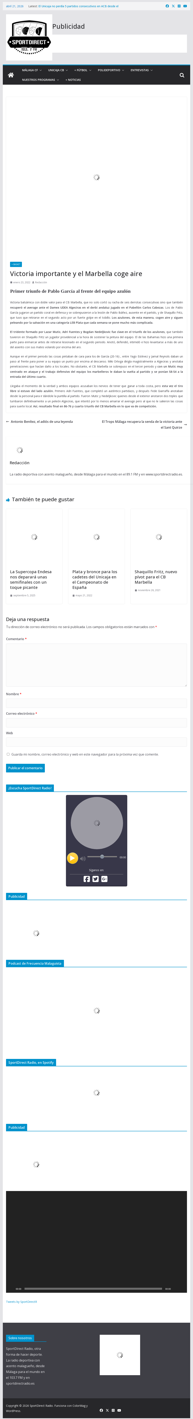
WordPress (13, 1411)
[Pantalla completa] (182, 1289)
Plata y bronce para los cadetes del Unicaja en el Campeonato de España (94, 579)
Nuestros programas (38, 80)
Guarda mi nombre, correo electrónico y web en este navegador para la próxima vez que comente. (85, 754)
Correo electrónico (21, 713)
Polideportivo (109, 70)
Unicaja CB (56, 70)
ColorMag (79, 1406)
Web (9, 733)
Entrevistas (140, 70)
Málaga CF (30, 70)
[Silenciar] (175, 1289)
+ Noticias (73, 80)
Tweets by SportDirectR (21, 1302)
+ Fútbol (80, 70)
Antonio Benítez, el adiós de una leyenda (39, 421)
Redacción (41, 282)
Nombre (14, 694)
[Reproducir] (11, 1289)
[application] (96, 1242)
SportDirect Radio (41, 1406)
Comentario (16, 639)
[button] (40, 70)
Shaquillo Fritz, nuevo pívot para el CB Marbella (156, 577)
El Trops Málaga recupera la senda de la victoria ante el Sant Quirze (144, 424)
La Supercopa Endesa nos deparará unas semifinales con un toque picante (31, 579)
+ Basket (16, 264)
